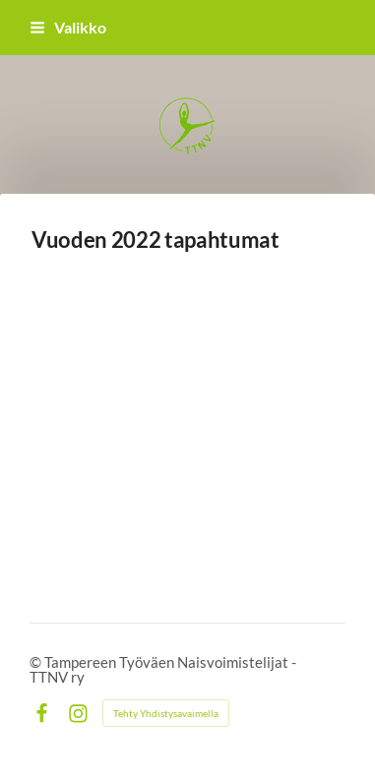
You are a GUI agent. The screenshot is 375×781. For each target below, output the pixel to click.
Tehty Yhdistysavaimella (166, 713)
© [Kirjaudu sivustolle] (37, 662)
